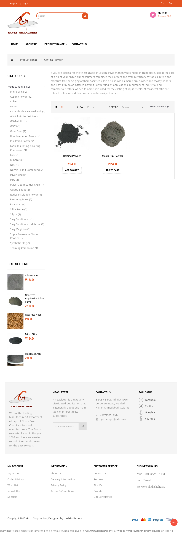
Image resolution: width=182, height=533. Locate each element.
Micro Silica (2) (18, 91)
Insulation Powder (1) (22, 141)
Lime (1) (14, 155)
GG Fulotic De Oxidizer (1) (25, 116)
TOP (174, 521)
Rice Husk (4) (17, 204)
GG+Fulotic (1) (18, 121)
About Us (56, 473)
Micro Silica (31, 334)
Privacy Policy (58, 485)
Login (25, 3)
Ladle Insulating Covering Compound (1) (25, 148)
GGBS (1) (15, 126)
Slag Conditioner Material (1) (27, 224)
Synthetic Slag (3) (20, 243)
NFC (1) (14, 165)
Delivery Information (63, 479)
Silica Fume (31, 275)
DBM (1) (14, 106)
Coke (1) (14, 101)
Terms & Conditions (62, 491)
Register (14, 3)
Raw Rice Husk (33, 314)
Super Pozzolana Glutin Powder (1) (24, 236)
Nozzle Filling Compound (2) (26, 169)
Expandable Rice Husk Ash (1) (27, 111)
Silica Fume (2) (18, 209)
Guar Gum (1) (18, 131)
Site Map (99, 485)
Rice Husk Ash (33, 353)
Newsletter (13, 491)
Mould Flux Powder (112, 156)
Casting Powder (53, 59)
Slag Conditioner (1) (21, 219)
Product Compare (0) (159, 107)
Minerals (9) (17, 160)
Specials (12, 496)
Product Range (29, 59)
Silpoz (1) (15, 214)
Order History (15, 479)
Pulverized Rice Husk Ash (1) (27, 184)
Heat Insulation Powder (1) (25, 136)
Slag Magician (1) (20, 229)
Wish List (12, 485)
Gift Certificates (103, 496)
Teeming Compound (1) (24, 248)
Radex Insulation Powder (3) (26, 194)
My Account (14, 473)
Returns (98, 479)
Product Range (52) (18, 86)
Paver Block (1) (18, 174)
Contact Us (100, 473)
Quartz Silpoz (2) (20, 189)
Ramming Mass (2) (21, 199)
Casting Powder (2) (21, 96)
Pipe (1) (14, 179)
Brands (98, 491)
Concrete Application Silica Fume (34, 298)
